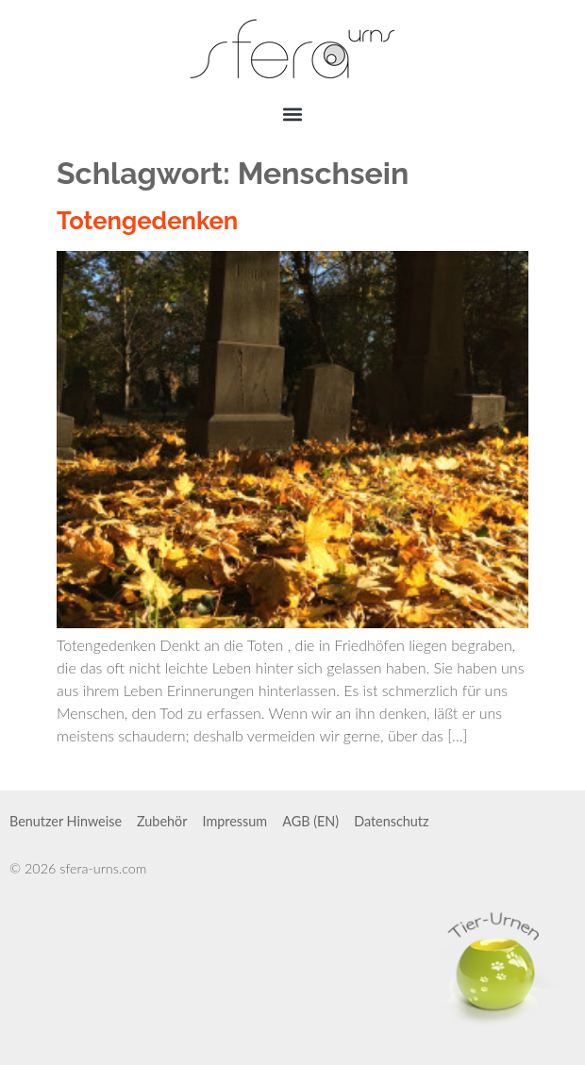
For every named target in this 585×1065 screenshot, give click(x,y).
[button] (293, 113)
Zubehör (162, 821)
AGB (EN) (310, 821)
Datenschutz (391, 821)
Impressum (234, 821)
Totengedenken (147, 221)
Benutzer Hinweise (65, 821)
